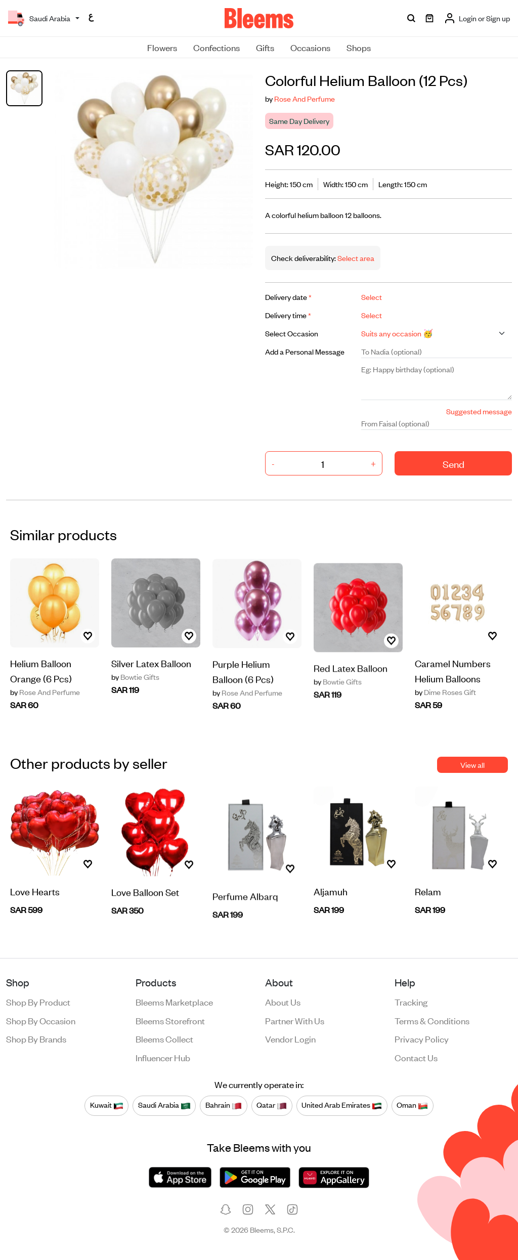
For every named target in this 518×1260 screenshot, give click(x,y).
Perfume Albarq (245, 911)
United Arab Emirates (341, 1105)
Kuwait (106, 1105)
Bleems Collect (164, 1038)
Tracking (411, 1001)
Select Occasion (291, 333)
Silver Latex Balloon (151, 667)
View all (472, 764)
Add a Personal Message (304, 351)
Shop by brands (36, 1038)
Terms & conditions (432, 1020)
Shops (359, 47)
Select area (355, 257)
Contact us (416, 1057)
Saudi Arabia (164, 1105)
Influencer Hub (163, 1057)
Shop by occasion (40, 1020)
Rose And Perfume (304, 98)
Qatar (271, 1105)
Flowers (162, 47)
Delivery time (288, 315)
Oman (412, 1105)
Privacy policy (422, 1038)
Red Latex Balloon (350, 683)
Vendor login (290, 1038)
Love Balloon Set (145, 905)
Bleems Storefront (170, 1020)
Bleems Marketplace (174, 1001)
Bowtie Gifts (135, 681)
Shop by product (38, 1001)
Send (453, 463)
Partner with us (294, 1020)
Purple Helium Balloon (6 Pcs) (243, 685)
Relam (428, 895)
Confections (216, 47)
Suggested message (479, 411)
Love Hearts (35, 895)
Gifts (265, 47)
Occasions (310, 47)
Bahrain (223, 1105)
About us (282, 1001)
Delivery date (288, 296)
